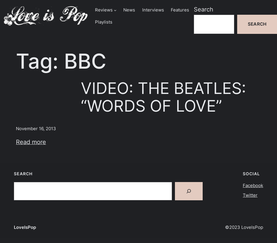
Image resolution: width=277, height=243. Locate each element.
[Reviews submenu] (115, 10)
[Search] (189, 191)
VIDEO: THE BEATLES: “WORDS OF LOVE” (163, 97)
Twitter (250, 195)
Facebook (253, 185)
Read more (31, 142)
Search (203, 9)
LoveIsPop (25, 227)
